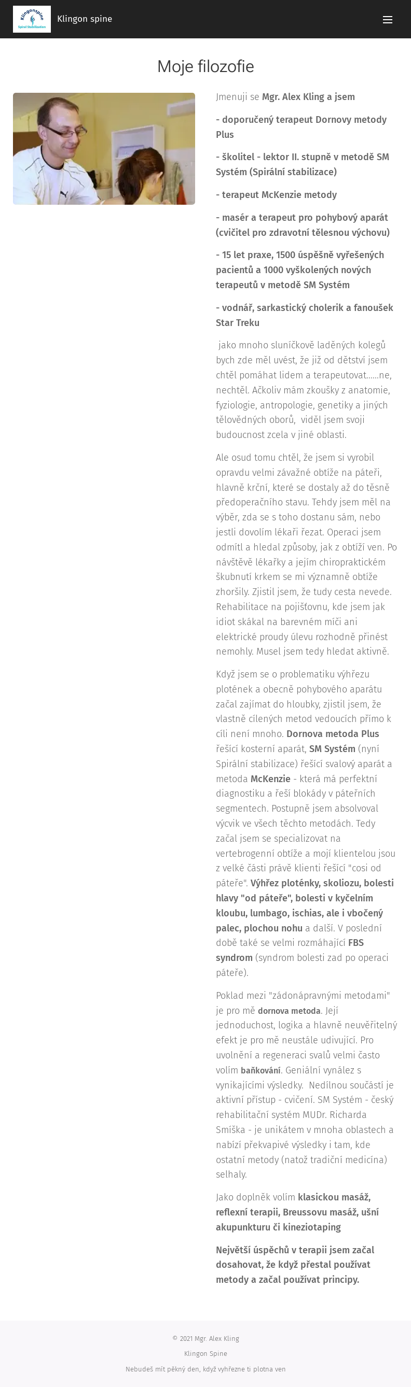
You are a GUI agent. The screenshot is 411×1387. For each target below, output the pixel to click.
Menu (387, 19)
